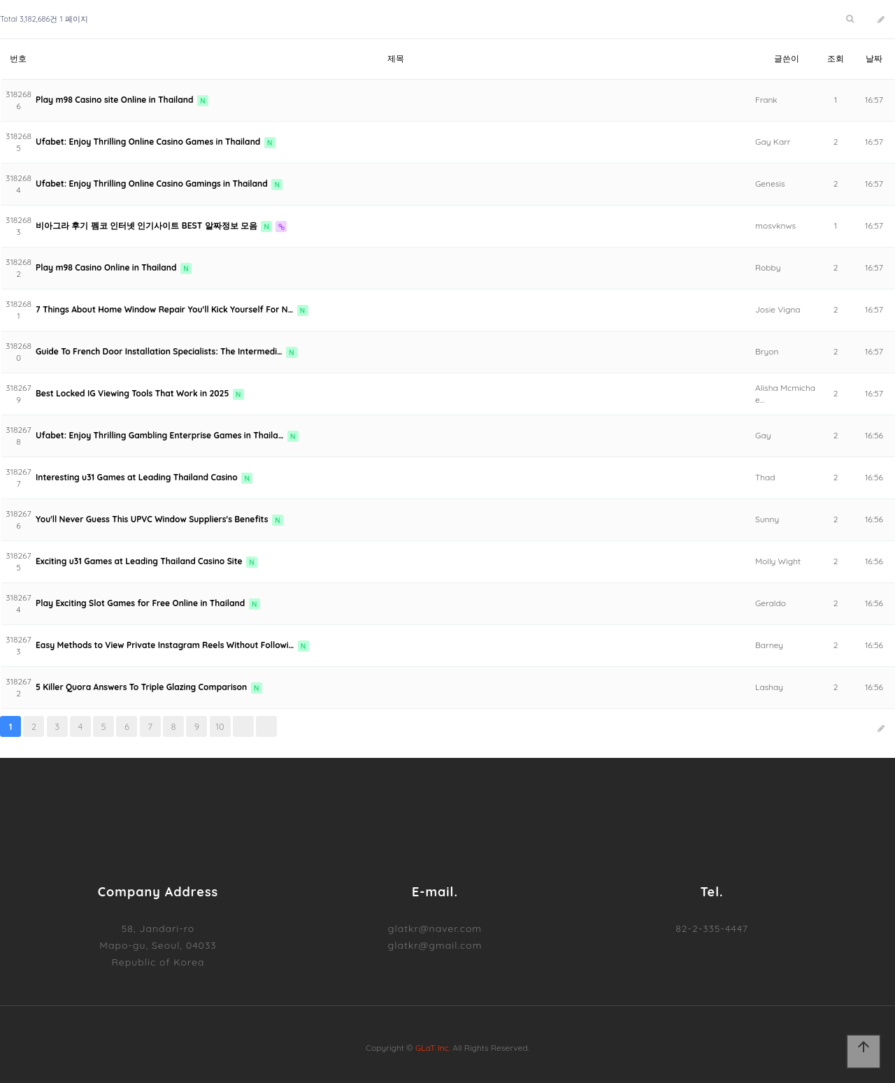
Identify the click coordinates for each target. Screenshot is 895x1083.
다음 (243, 726)
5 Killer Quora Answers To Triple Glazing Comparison (143, 687)
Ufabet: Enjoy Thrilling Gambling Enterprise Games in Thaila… (161, 435)
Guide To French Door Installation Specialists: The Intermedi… (160, 351)
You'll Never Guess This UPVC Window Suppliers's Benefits (153, 519)
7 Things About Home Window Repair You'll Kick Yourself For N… (166, 309)
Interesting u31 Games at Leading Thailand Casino (138, 477)
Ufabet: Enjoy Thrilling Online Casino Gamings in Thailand (153, 183)
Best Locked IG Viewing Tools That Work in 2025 (133, 393)
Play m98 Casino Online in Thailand (107, 267)
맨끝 (266, 726)
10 (219, 726)
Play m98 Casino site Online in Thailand (116, 99)
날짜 (874, 58)
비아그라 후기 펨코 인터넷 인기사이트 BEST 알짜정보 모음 (147, 225)
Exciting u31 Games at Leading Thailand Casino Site (140, 561)
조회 (835, 58)
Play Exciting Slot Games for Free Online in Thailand (142, 603)
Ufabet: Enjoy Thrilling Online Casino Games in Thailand (149, 141)
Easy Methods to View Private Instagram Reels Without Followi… (166, 645)
